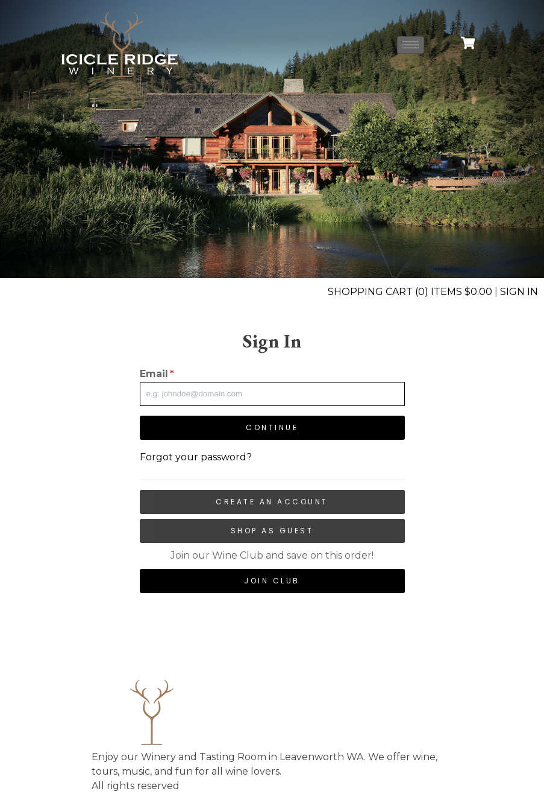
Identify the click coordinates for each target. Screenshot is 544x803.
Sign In (519, 291)
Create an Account (272, 502)
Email (157, 373)
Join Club (272, 581)
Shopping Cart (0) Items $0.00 (410, 291)
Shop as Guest (272, 530)
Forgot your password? (196, 457)
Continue (272, 427)
